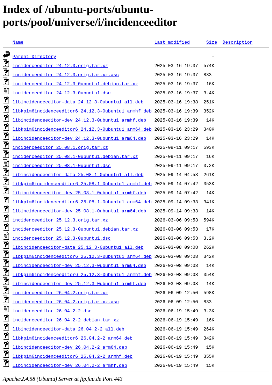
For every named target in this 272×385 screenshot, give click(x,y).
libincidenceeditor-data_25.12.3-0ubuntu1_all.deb (78, 247)
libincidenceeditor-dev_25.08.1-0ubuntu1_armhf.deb (79, 192)
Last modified (171, 42)
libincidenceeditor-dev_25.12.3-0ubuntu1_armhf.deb (79, 283)
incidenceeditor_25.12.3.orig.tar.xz (60, 220)
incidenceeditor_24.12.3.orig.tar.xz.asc (66, 74)
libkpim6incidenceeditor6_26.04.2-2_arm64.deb (73, 338)
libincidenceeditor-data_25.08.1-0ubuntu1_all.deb (78, 174)
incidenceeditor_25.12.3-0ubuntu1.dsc (62, 238)
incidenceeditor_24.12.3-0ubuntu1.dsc (62, 92)
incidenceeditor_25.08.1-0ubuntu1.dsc (62, 165)
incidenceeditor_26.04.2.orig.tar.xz (60, 292)
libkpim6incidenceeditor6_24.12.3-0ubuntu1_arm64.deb (82, 129)
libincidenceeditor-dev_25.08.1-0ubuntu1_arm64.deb (79, 211)
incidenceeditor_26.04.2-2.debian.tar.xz (66, 320)
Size (211, 42)
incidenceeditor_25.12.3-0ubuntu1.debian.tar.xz (75, 229)
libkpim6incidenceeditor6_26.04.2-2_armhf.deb (73, 356)
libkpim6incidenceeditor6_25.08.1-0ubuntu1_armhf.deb (82, 183)
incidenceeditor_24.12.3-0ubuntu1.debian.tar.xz (75, 83)
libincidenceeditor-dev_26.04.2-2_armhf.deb (70, 365)
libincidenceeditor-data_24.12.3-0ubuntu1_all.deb (78, 102)
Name (18, 42)
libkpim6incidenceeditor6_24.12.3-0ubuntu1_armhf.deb (82, 111)
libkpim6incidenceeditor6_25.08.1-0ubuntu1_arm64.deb (82, 201)
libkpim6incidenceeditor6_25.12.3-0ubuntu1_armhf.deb (82, 274)
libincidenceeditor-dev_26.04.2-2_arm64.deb (70, 347)
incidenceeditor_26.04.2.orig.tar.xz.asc (66, 301)
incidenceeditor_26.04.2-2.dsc (52, 310)
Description (237, 42)
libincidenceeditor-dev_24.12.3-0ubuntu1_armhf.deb (79, 120)
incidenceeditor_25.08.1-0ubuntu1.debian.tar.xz (75, 156)
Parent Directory (34, 56)
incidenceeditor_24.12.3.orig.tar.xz (60, 65)
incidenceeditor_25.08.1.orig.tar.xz (60, 147)
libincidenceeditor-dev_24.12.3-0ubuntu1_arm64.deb (79, 138)
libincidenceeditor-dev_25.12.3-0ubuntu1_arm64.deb (79, 265)
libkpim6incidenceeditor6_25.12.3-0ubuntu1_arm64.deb (82, 256)
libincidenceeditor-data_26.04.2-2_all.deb (68, 329)
